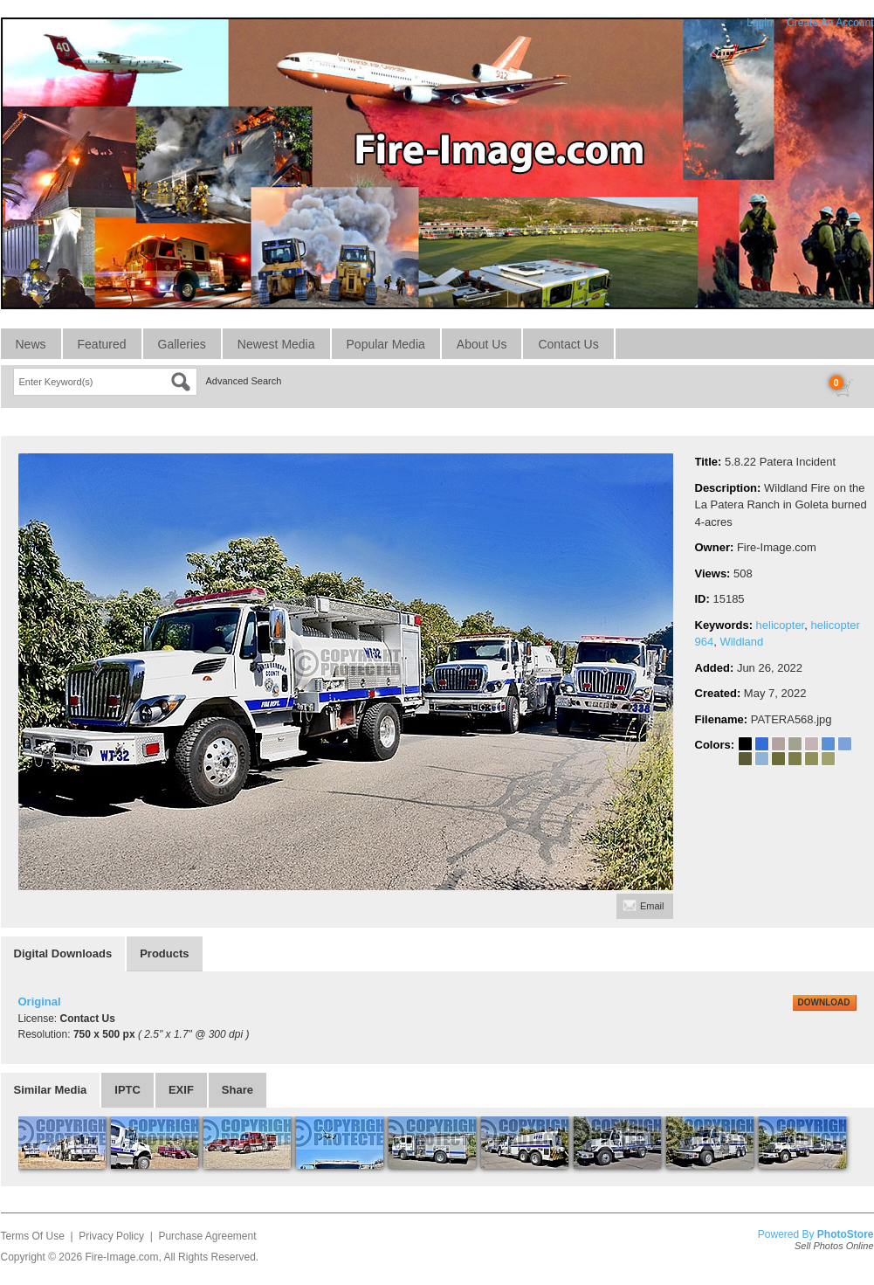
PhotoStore (845, 1234)
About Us (482, 344)
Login (759, 23)
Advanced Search (244, 381)
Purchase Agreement (207, 1236)
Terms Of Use (33, 1236)
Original (39, 1001)
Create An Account (830, 23)
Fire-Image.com (121, 1257)
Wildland (741, 641)
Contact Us (568, 344)
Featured (102, 344)
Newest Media (276, 344)
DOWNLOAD (824, 1002)
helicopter (780, 625)
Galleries (182, 344)
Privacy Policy (111, 1236)
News (31, 344)
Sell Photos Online (834, 1245)
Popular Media (386, 344)
